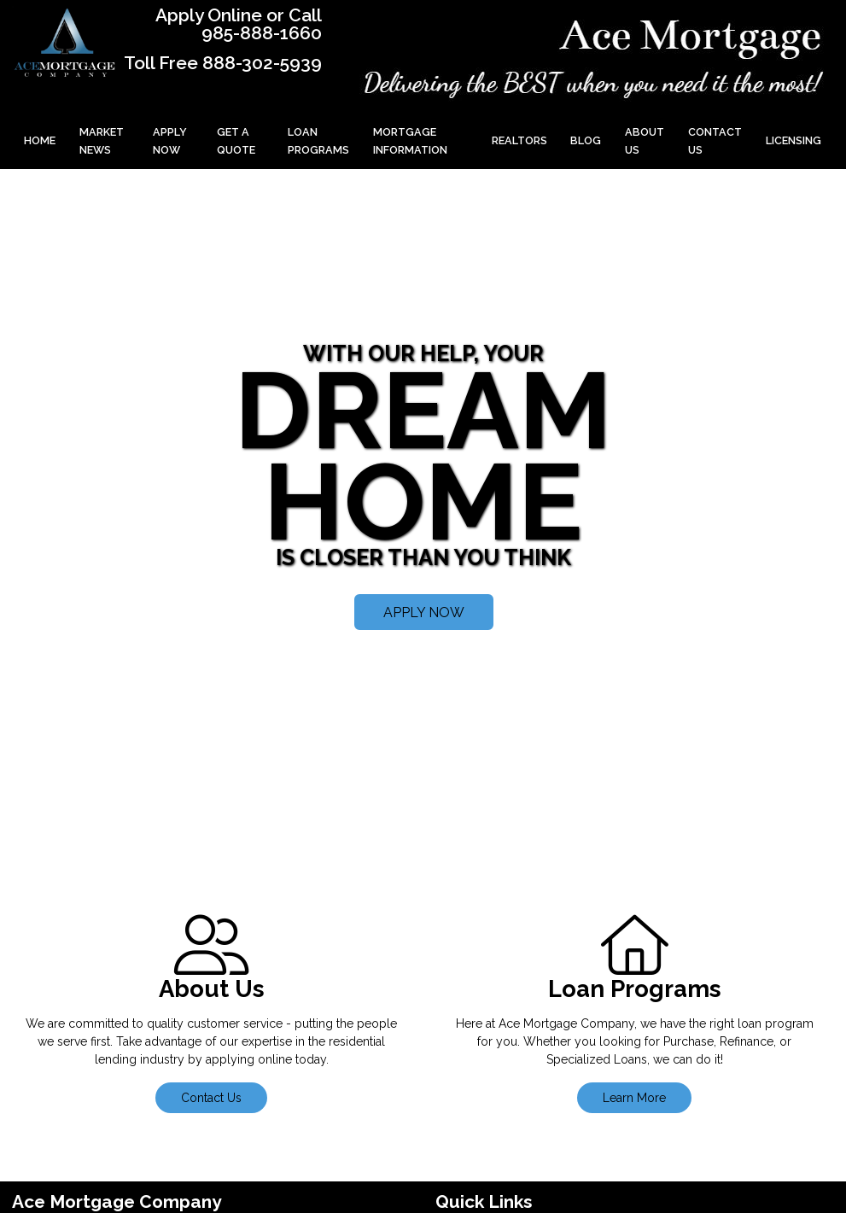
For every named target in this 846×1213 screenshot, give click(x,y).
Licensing (793, 140)
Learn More (634, 1098)
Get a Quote (236, 140)
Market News (101, 140)
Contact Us (715, 140)
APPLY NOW (423, 612)
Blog (585, 140)
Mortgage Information (410, 140)
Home (39, 140)
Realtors (519, 140)
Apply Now (170, 140)
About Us (644, 140)
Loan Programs (318, 140)
